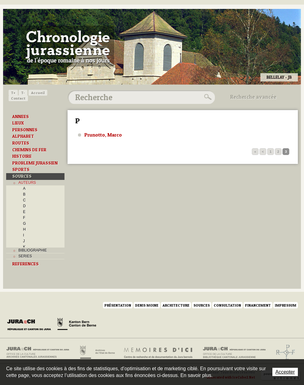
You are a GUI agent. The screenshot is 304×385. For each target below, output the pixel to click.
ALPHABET (23, 136)
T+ (13, 92)
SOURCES (22, 176)
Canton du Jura (30, 325)
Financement (258, 305)
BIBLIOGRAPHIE (32, 250)
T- (23, 92)
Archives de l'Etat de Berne (97, 352)
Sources (201, 305)
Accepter (285, 372)
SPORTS (20, 169)
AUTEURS (27, 183)
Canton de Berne (76, 325)
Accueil (38, 92)
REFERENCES (25, 264)
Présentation (117, 305)
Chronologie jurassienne (67, 46)
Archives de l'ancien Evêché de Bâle (283, 352)
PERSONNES (24, 130)
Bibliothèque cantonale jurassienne (234, 352)
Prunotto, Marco (103, 135)
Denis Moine (146, 305)
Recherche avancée (253, 97)
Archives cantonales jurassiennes (40, 352)
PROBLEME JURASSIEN (35, 163)
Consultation (227, 305)
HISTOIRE (22, 156)
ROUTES (20, 143)
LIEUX (18, 123)
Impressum (285, 305)
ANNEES (20, 116)
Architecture (175, 305)
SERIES (25, 256)
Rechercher (207, 97)
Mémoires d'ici (158, 352)
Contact (18, 98)
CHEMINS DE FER (29, 150)
